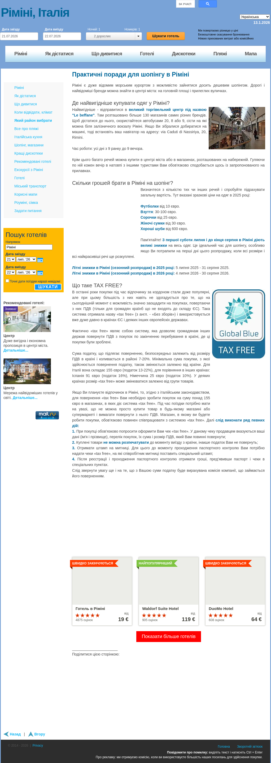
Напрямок (13, 242)
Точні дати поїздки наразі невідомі (35, 281)
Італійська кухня (28, 137)
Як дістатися (25, 96)
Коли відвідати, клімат (33, 112)
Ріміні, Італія (35, 12)
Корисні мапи (25, 194)
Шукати (48, 287)
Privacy (38, 745)
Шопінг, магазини (28, 145)
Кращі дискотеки (28, 153)
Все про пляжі (26, 129)
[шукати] (185, 4)
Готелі (19, 178)
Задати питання (28, 211)
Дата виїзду (54, 29)
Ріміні (19, 88)
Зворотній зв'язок (250, 746)
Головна (224, 746)
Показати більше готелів (168, 636)
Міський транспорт (30, 186)
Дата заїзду (11, 29)
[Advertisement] (105, 220)
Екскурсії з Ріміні (28, 170)
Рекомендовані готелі (32, 161)
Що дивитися (25, 104)
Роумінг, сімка (26, 202)
